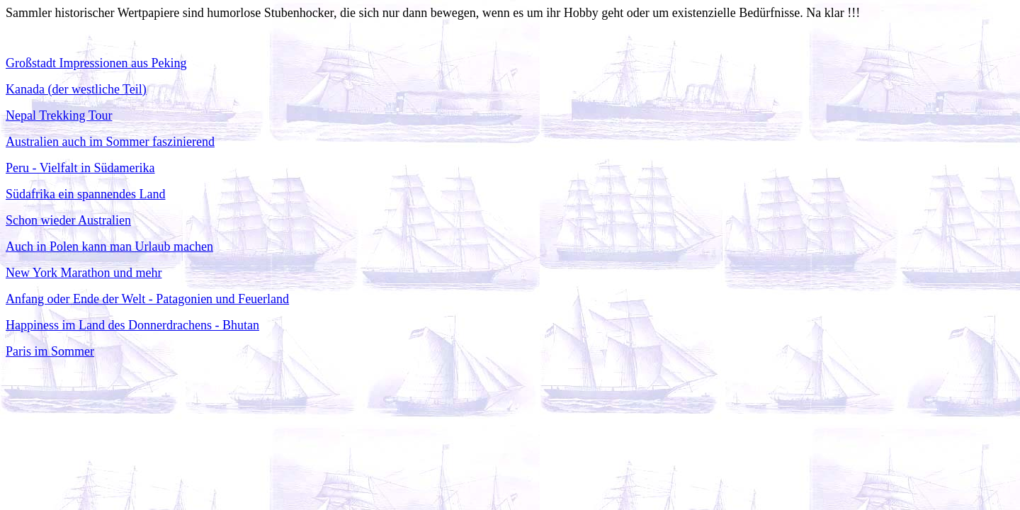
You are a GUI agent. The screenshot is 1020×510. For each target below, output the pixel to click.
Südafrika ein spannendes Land (85, 194)
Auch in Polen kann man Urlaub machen (109, 246)
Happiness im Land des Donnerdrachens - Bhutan (132, 325)
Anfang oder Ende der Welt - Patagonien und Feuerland (147, 299)
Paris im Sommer (50, 351)
